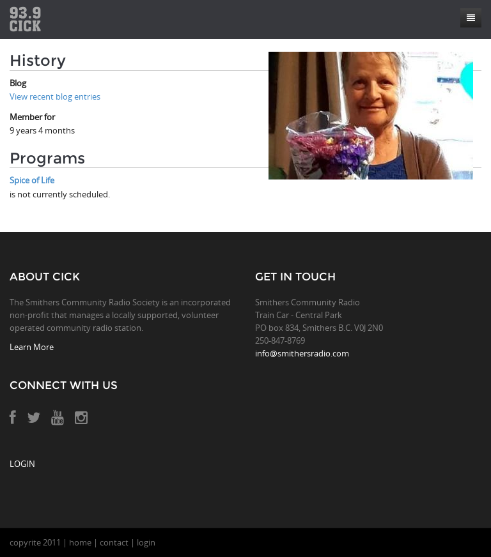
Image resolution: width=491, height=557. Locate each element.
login (146, 542)
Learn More (32, 347)
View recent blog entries (55, 96)
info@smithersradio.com (302, 353)
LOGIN (22, 463)
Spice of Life (32, 180)
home (80, 542)
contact (114, 542)
